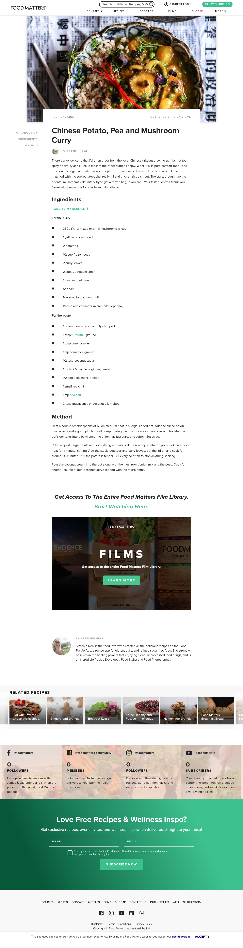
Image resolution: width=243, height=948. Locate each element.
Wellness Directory (187, 902)
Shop (197, 11)
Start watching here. (121, 506)
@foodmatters (24, 753)
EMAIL (132, 841)
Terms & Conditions (119, 924)
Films (172, 11)
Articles (94, 902)
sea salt (75, 395)
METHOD (31, 145)
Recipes (119, 11)
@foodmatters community (93, 753)
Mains (69, 116)
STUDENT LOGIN (178, 4)
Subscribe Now (121, 864)
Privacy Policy (144, 924)
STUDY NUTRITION (217, 4)
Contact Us (138, 902)
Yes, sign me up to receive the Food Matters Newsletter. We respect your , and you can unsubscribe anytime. (121, 853)
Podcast (146, 11)
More (219, 11)
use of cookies (181, 936)
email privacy (160, 851)
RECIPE (57, 116)
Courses (93, 11)
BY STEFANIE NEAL (90, 638)
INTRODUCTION (26, 132)
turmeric (78, 335)
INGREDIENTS (28, 139)
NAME (56, 841)
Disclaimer (97, 924)
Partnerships (159, 902)
